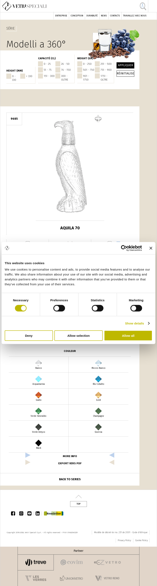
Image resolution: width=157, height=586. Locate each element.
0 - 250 (87, 63)
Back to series (70, 479)
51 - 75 (48, 69)
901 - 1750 (86, 77)
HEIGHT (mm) (14, 70)
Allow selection (78, 335)
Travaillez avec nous (134, 15)
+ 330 (29, 76)
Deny (29, 335)
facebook (14, 513)
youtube (30, 513)
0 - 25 (47, 63)
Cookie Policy (141, 540)
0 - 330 (14, 78)
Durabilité (92, 15)
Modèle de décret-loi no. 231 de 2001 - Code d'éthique (120, 532)
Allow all (128, 335)
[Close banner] (150, 248)
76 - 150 (66, 69)
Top (78, 504)
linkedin (39, 513)
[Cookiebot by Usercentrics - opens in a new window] (124, 248)
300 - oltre (64, 77)
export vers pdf (70, 463)
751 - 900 (106, 69)
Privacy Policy (124, 540)
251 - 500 (106, 63)
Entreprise (61, 15)
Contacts (115, 15)
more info (70, 456)
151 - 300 (49, 75)
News (104, 15)
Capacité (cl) (47, 58)
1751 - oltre (104, 77)
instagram (22, 513)
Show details (134, 323)
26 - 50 (65, 63)
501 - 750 (88, 69)
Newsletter (54, 513)
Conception (77, 15)
